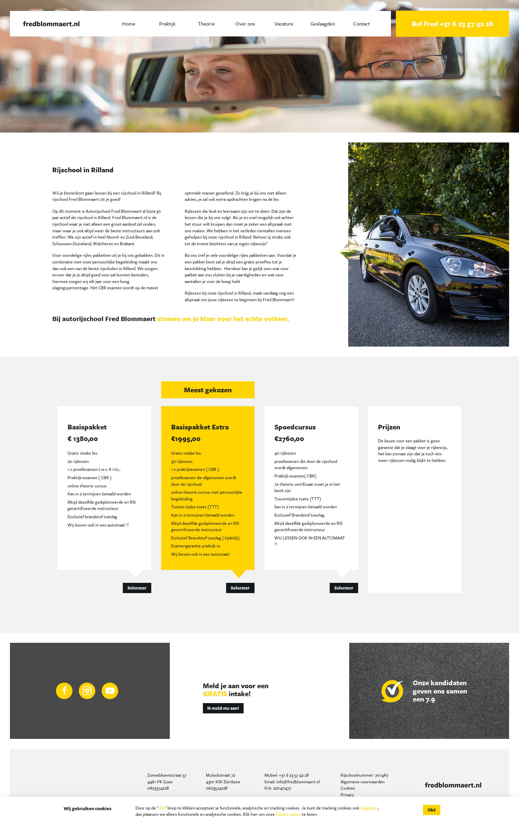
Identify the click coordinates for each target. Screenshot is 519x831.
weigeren (369, 807)
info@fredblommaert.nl (298, 781)
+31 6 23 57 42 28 (294, 775)
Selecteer (137, 587)
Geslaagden (322, 23)
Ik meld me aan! (223, 708)
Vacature (283, 23)
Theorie (206, 23)
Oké (161, 807)
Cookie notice (288, 814)
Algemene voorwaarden (363, 781)
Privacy (347, 794)
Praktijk (167, 23)
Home (128, 23)
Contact (361, 23)
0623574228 (158, 788)
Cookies (348, 788)
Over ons (245, 23)
